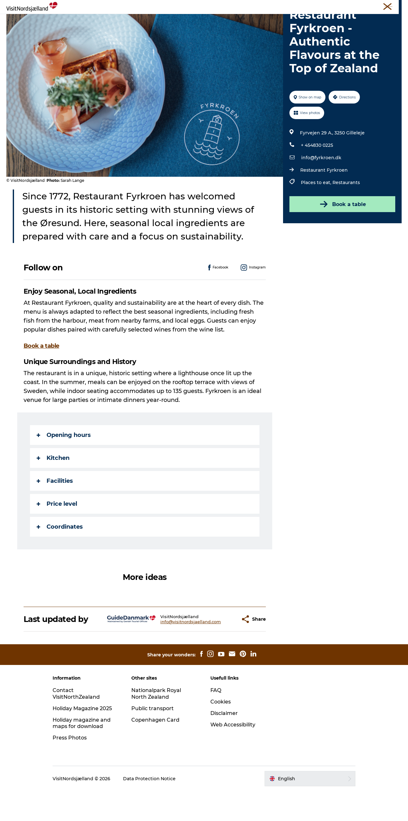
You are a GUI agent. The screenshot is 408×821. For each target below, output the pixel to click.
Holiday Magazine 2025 (83, 738)
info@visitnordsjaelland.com (175, 651)
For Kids (271, 21)
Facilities (55, 511)
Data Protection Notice (150, 808)
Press (312, 6)
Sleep (210, 21)
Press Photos (71, 768)
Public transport (153, 738)
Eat (165, 21)
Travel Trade (239, 6)
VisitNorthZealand (205, 6)
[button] (219, 649)
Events (186, 21)
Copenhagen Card (156, 750)
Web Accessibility (232, 755)
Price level (57, 534)
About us (332, 6)
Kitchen (53, 488)
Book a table (342, 234)
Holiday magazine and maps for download (83, 753)
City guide (239, 21)
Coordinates (60, 556)
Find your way (307, 21)
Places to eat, (316, 213)
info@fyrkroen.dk (321, 188)
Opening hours (64, 465)
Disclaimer (224, 743)
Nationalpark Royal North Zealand (157, 723)
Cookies (220, 732)
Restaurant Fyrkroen (324, 200)
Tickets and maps (363, 6)
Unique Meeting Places (279, 6)
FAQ (215, 720)
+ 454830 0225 (317, 175)
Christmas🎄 (135, 21)
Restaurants (346, 213)
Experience (97, 21)
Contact (394, 6)
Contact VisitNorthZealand (77, 723)
